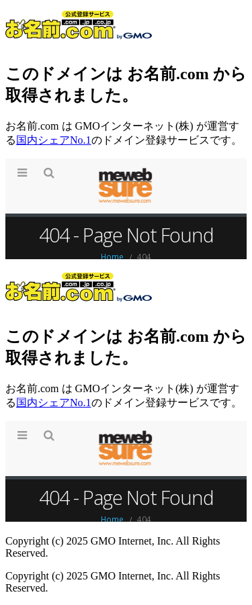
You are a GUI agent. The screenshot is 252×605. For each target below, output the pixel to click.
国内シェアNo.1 (53, 140)
